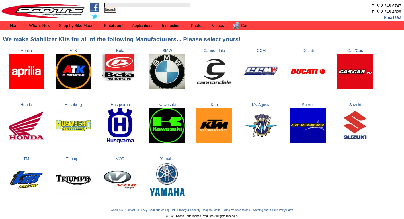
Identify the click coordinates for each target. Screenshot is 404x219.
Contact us (132, 210)
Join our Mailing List (162, 210)
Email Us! (392, 17)
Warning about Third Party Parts (273, 210)
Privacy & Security (188, 210)
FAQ (144, 210)
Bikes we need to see (236, 210)
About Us (117, 210)
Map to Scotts (211, 210)
